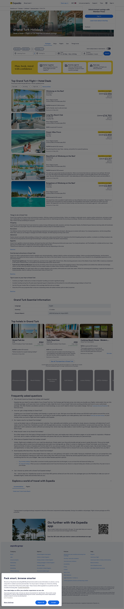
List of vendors (8, 597)
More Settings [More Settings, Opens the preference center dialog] (8, 602)
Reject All (41, 602)
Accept (53, 602)
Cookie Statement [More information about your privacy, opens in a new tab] (23, 587)
